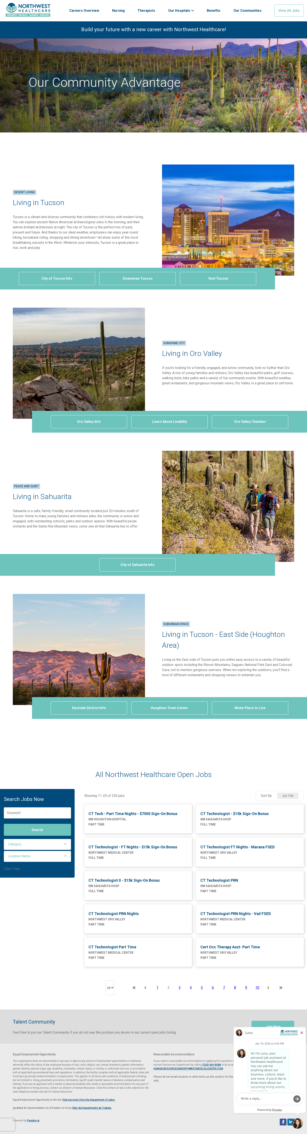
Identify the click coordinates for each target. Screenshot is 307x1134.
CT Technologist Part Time (112, 947)
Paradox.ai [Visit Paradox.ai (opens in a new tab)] (33, 1120)
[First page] (134, 988)
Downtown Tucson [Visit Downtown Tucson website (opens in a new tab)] (137, 278)
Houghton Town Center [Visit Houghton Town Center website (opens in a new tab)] (169, 708)
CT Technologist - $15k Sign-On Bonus (234, 813)
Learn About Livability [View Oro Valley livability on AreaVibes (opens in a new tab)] (169, 422)
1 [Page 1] (157, 988)
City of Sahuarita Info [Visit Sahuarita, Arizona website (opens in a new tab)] (137, 565)
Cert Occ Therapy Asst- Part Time (230, 947)
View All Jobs (289, 11)
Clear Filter (12, 869)
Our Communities (247, 11)
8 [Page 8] (235, 988)
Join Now (273, 1027)
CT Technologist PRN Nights (113, 913)
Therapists (146, 11)
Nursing (118, 11)
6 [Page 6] (213, 988)
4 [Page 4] (191, 988)
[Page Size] (110, 987)
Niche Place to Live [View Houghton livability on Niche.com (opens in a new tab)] (250, 708)
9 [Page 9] (246, 988)
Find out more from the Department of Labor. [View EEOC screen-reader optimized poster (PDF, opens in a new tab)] (88, 1099)
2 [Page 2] (168, 988)
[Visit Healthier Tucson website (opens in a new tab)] (28, 11)
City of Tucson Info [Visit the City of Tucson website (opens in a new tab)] (57, 278)
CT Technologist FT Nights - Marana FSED (237, 847)
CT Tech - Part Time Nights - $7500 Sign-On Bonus (132, 813)
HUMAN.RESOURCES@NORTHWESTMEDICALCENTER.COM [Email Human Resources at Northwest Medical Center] (188, 1068)
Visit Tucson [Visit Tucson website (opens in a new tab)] (218, 278)
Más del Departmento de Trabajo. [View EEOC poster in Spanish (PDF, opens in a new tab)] (92, 1107)
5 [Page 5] (202, 988)
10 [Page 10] (257, 988)
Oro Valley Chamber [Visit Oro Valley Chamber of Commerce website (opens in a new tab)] (250, 422)
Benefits (213, 11)
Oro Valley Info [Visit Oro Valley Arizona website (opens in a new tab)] (89, 422)
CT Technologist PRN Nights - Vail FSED (235, 913)
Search (37, 830)
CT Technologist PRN (219, 880)
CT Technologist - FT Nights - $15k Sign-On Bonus (132, 847)
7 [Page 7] (224, 988)
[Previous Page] (146, 988)
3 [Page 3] (180, 988)
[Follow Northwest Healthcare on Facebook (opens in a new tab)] (283, 1122)
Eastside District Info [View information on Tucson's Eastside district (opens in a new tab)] (89, 708)
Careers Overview (84, 11)
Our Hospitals (181, 11)
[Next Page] (269, 988)
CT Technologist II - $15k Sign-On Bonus (124, 880)
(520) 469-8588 (212, 1064)
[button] (37, 844)
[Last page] (281, 988)
